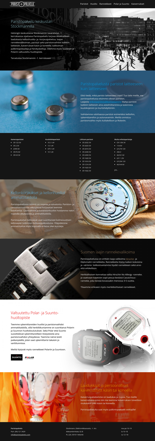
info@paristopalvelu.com (20, 435)
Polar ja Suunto (121, 3)
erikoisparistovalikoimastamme (105, 101)
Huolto (93, 3)
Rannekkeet (105, 3)
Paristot (84, 3)
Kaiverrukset (137, 3)
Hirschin (130, 258)
